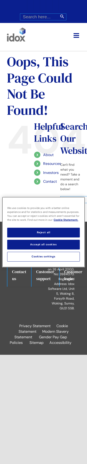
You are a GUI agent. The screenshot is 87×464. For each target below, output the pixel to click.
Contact (50, 181)
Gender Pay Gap (53, 337)
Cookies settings (43, 256)
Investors (51, 172)
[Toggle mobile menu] (77, 35)
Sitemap (36, 342)
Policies (16, 342)
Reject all (43, 232)
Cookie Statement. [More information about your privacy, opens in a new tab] (66, 220)
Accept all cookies (43, 244)
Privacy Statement (35, 325)
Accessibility (60, 342)
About (48, 154)
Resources (52, 163)
